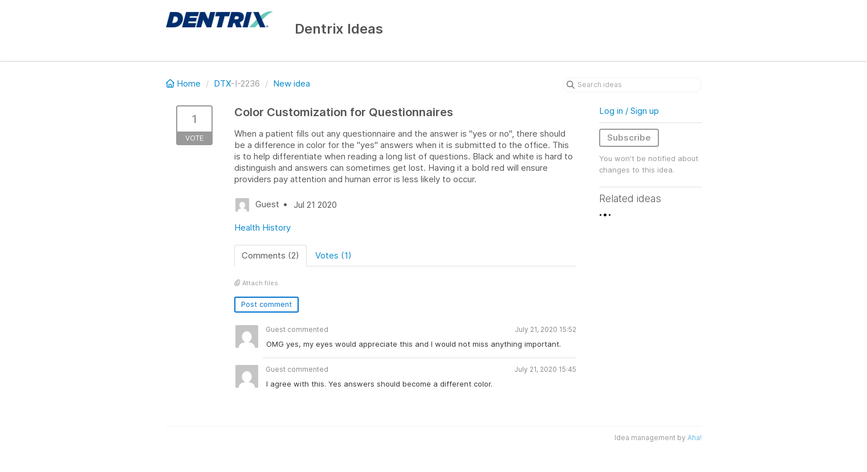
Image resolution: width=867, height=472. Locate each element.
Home (184, 83)
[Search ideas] (632, 84)
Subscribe (629, 137)
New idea (291, 83)
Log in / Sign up (629, 110)
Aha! (694, 437)
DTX (222, 83)
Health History (262, 227)
